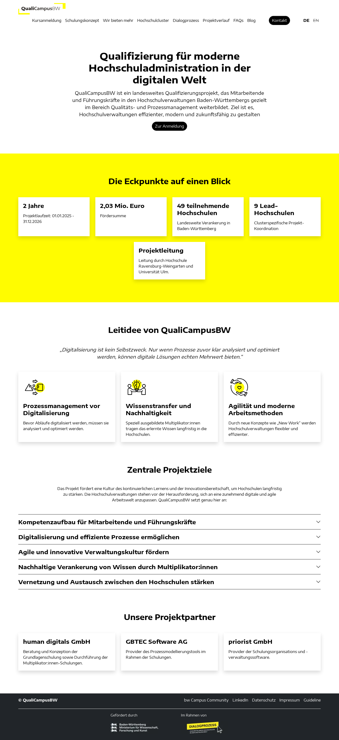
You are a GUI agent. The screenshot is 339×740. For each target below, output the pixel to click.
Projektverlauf (216, 20)
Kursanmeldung (46, 20)
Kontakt (279, 20)
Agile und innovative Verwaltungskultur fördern (93, 551)
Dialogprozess (186, 20)
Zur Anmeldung (169, 126)
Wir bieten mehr (118, 20)
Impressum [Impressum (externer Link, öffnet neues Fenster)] (289, 700)
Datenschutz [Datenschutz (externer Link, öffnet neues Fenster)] (264, 700)
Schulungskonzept (82, 20)
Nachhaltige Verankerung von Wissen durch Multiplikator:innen (118, 566)
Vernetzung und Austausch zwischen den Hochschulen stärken (116, 581)
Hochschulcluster (153, 20)
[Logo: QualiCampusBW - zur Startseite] (66, 8)
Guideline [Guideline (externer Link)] (312, 700)
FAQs (238, 20)
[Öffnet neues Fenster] (204, 727)
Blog (251, 20)
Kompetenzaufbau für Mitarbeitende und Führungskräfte (107, 521)
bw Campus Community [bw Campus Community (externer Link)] (206, 700)
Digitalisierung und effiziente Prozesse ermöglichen (98, 536)
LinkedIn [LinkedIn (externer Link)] (240, 700)
